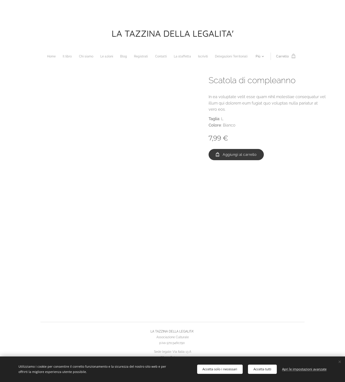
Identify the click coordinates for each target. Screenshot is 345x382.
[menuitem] (47, 56)
